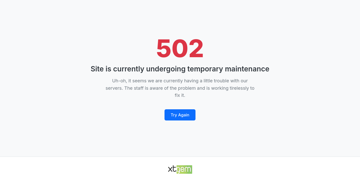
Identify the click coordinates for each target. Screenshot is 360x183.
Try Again (180, 114)
